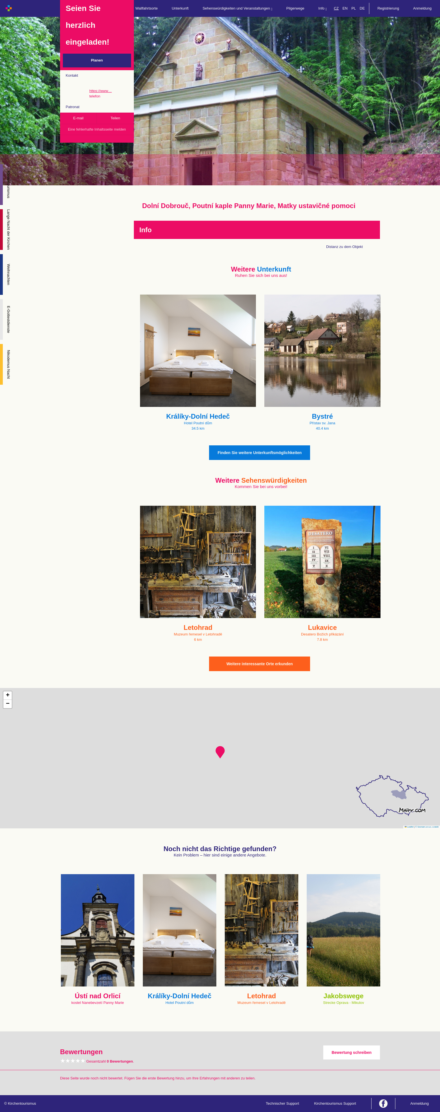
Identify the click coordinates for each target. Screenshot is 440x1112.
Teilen (115, 118)
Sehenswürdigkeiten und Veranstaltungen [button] (237, 8)
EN (345, 8)
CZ (336, 8)
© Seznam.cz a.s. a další (427, 827)
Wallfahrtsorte (146, 8)
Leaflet (409, 827)
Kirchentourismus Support (335, 1103)
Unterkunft (180, 8)
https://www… (100, 91)
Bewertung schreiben (352, 1052)
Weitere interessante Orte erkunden (259, 664)
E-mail (78, 118)
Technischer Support (282, 1103)
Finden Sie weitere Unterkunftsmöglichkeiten (259, 452)
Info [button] (322, 8)
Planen (97, 60)
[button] (220, 752)
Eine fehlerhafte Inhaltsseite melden (97, 129)
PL (353, 8)
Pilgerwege (295, 8)
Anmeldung (422, 8)
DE (362, 8)
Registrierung (388, 8)
